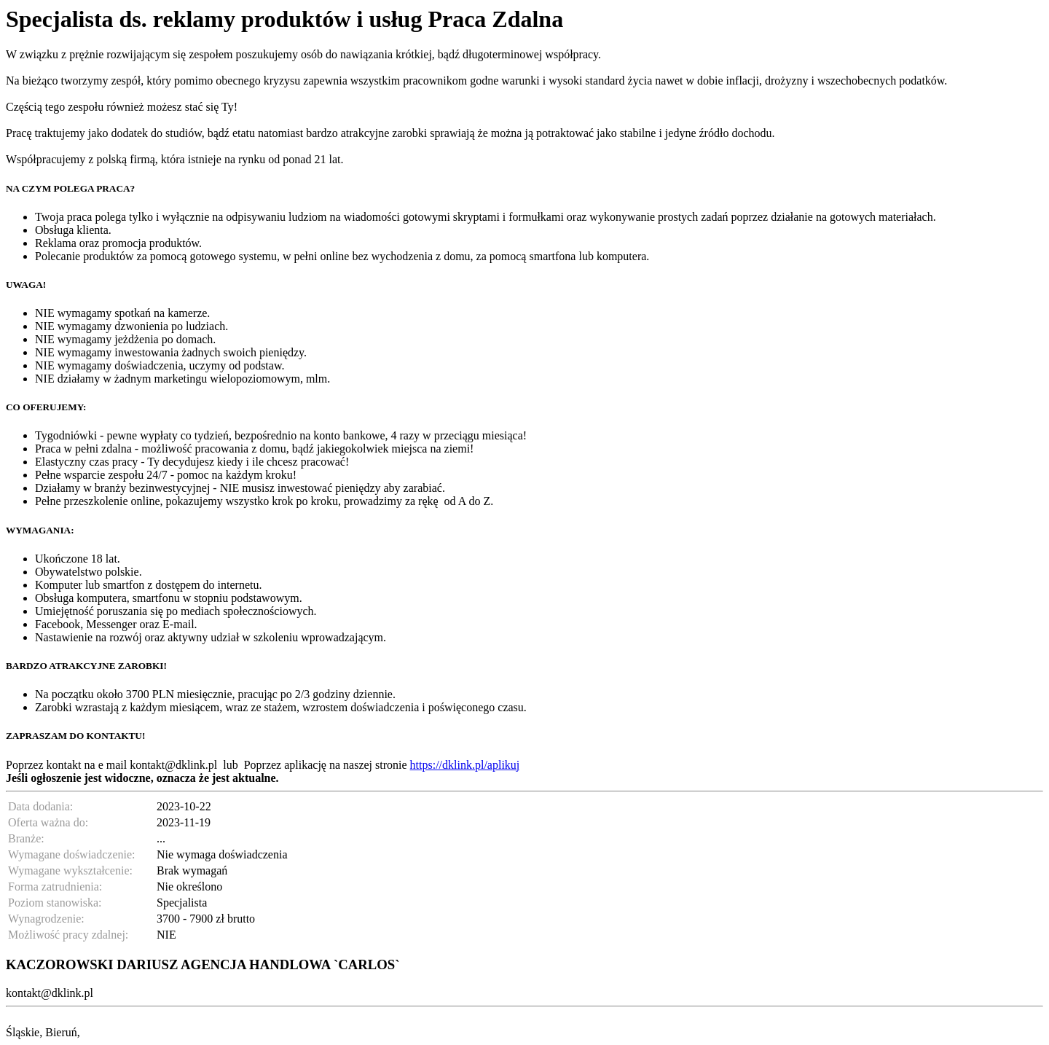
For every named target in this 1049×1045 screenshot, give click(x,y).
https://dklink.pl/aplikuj (465, 765)
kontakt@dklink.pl (173, 765)
